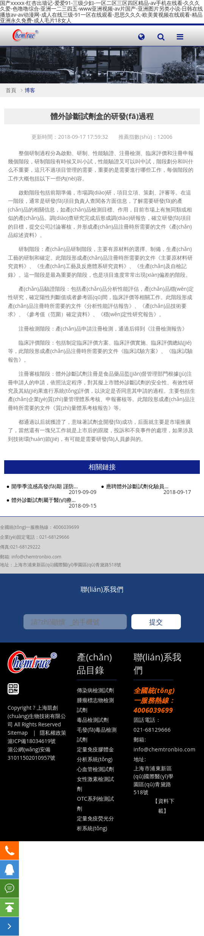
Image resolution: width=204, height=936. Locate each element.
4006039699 (66, 527)
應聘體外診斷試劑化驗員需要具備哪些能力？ (139, 486)
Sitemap (18, 732)
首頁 (11, 90)
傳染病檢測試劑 (95, 690)
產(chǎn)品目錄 (94, 663)
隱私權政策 (53, 732)
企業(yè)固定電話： (19, 537)
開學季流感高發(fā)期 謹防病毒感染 (44, 486)
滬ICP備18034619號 (32, 741)
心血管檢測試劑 (95, 769)
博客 (30, 90)
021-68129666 (54, 537)
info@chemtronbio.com (36, 556)
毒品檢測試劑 (93, 719)
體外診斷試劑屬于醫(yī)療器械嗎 (44, 500)
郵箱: (5, 556)
